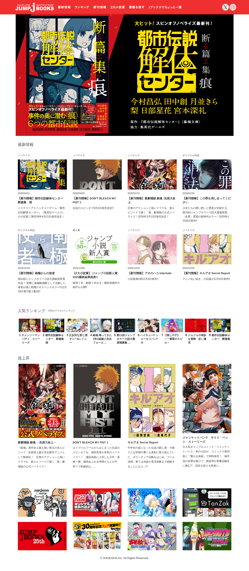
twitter (225, 7)
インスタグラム (233, 7)
